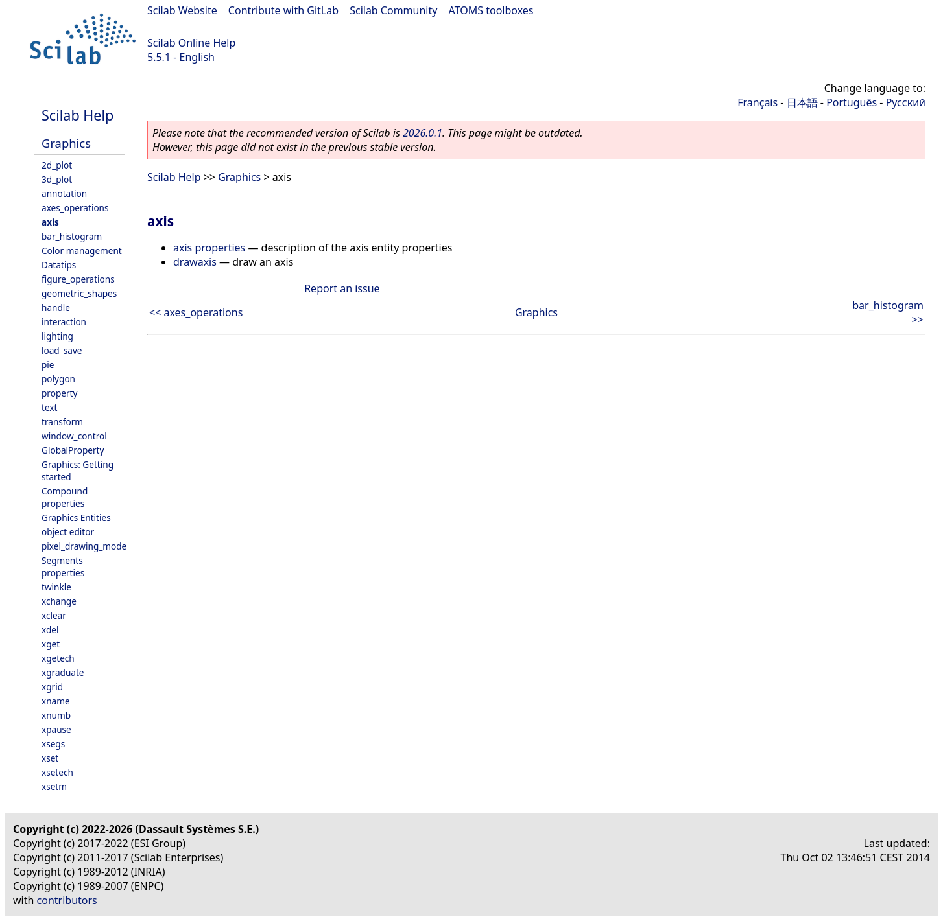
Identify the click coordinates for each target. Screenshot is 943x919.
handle (56, 307)
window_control (74, 436)
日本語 (802, 102)
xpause (56, 729)
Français (757, 102)
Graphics (66, 143)
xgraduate (63, 672)
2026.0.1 (422, 133)
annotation (64, 193)
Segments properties (63, 566)
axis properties (209, 247)
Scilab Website (182, 10)
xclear (54, 615)
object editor (68, 532)
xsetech (57, 772)
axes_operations (75, 208)
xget (51, 644)
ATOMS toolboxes (491, 10)
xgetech (58, 658)
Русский (905, 102)
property (59, 393)
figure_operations (78, 279)
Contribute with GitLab (283, 10)
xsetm (54, 786)
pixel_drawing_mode (84, 546)
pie (48, 364)
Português (851, 102)
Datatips (59, 265)
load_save (62, 350)
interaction (64, 322)
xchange (59, 601)
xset (50, 758)
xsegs (53, 744)
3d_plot (57, 179)
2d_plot (57, 165)
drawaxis (195, 262)
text (49, 407)
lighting (57, 336)
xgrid (52, 687)
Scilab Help (77, 115)
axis (50, 222)
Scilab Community (393, 10)
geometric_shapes (79, 293)
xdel (50, 629)
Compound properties (65, 497)
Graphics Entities (76, 517)
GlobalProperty (73, 450)
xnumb (56, 715)
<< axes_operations (196, 312)
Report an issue (341, 288)
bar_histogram (72, 236)
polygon (58, 379)
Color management (82, 250)
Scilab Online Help (191, 43)
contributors (67, 900)
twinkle (56, 587)
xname (56, 701)
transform (62, 421)
